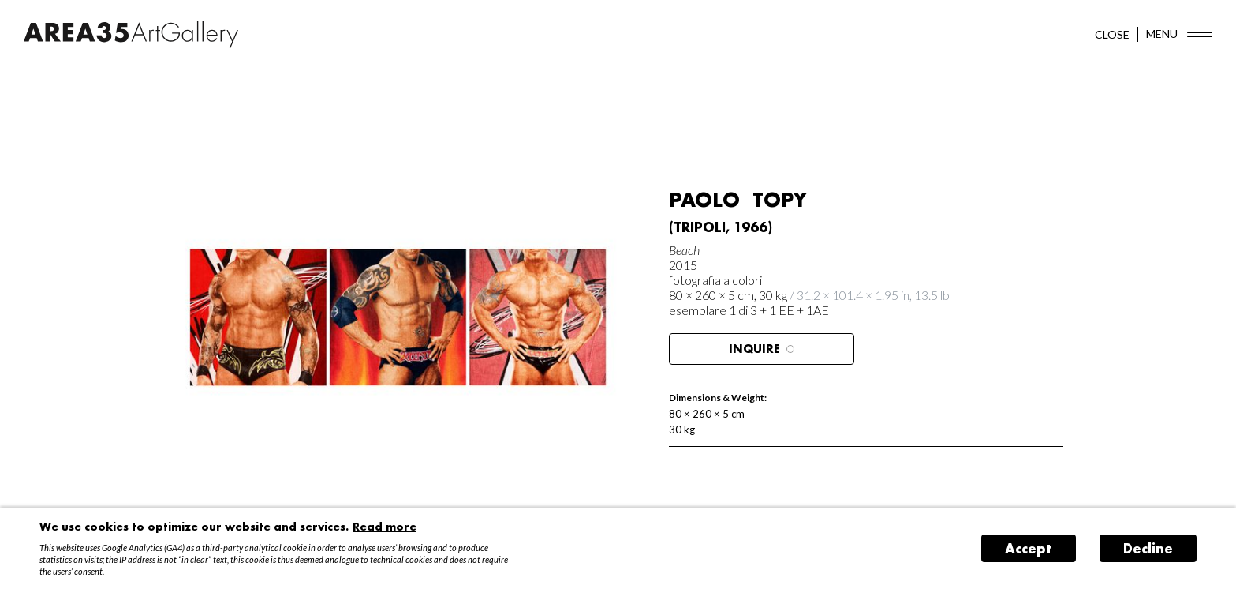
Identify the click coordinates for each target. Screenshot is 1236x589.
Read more (384, 526)
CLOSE (1112, 34)
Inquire (761, 348)
